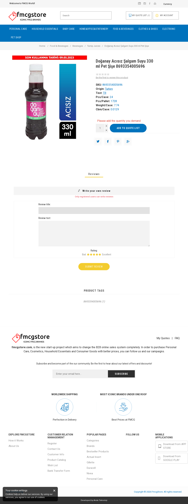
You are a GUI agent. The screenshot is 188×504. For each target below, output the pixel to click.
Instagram (138, 449)
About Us (14, 446)
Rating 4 (96, 254)
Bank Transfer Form (59, 470)
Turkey (109, 88)
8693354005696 (92, 301)
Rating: (94, 250)
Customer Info (56, 454)
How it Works (16, 440)
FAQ (177, 338)
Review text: (44, 218)
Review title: (44, 204)
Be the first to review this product (112, 77)
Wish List (53, 465)
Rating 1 (88, 254)
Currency (144, 4)
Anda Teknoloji (100, 500)
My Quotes (163, 338)
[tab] (94, 174)
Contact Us (54, 448)
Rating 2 (91, 254)
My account (166, 15)
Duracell (91, 467)
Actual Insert (94, 457)
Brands (91, 446)
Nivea (90, 473)
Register (52, 443)
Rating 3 (94, 254)
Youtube (137, 457)
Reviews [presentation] (94, 174)
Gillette (90, 462)
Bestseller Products (98, 451)
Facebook (138, 441)
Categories (93, 440)
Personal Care (95, 478)
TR (104, 93)
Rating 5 (99, 254)
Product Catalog (57, 459)
